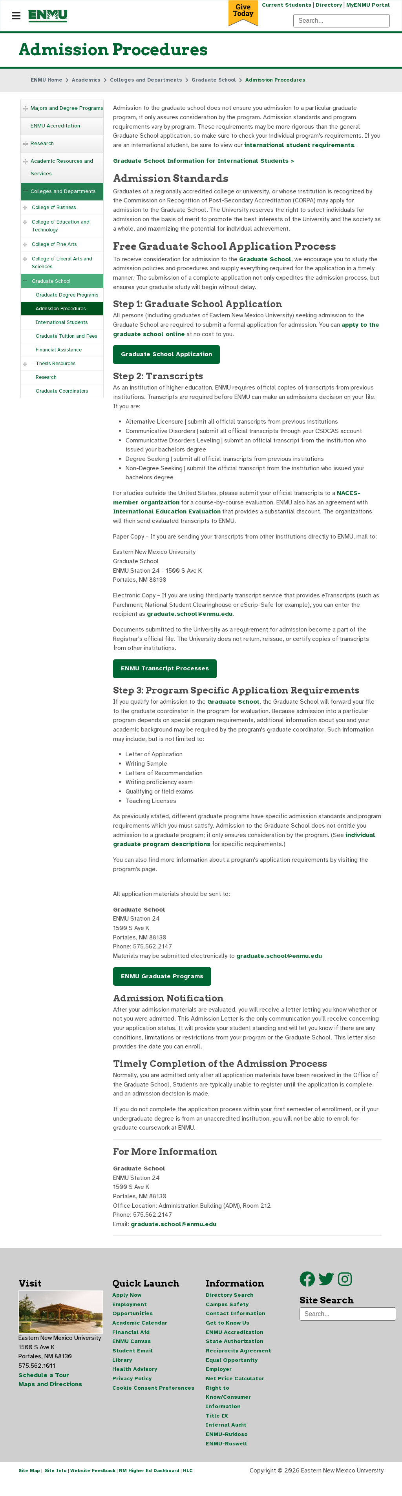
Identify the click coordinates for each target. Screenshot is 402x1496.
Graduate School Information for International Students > (205, 162)
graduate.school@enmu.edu (190, 621)
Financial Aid (131, 1346)
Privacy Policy (132, 1393)
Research (42, 143)
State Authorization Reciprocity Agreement (238, 1361)
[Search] (341, 20)
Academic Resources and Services (62, 167)
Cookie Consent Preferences (153, 1403)
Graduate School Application (166, 358)
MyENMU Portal (368, 5)
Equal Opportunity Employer (232, 1380)
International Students (62, 323)
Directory (328, 5)
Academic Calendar (139, 1337)
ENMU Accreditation (55, 126)
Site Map (29, 1487)
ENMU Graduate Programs (162, 987)
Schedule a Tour (43, 1390)
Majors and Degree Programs (67, 108)
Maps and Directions (50, 1399)
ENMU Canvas (131, 1356)
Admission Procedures (61, 309)
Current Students (286, 5)
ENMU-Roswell (226, 1459)
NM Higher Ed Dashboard (149, 1487)
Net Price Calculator (235, 1393)
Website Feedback (92, 1487)
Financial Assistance (59, 350)
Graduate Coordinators (62, 391)
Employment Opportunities (132, 1323)
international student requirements (299, 146)
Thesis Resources (55, 364)
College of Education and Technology (61, 226)
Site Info (56, 1487)
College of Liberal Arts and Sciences (62, 263)
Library (122, 1375)
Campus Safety (227, 1318)
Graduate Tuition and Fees (66, 336)
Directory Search (230, 1309)
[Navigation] (16, 16)
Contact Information (235, 1328)
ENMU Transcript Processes (165, 676)
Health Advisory (134, 1384)
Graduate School (51, 281)
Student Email (132, 1365)
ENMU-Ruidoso (227, 1450)
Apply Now (126, 1309)
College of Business (54, 208)
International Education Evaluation (168, 517)
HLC (188, 1487)
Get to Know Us (227, 1337)
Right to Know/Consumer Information (228, 1412)
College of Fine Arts (54, 245)
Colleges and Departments (63, 191)
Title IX (217, 1431)
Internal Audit (226, 1441)
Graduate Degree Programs (67, 295)
